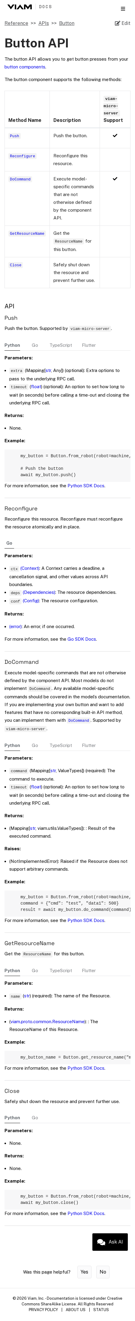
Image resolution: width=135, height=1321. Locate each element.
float (36, 386)
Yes (84, 1278)
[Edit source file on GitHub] (122, 23)
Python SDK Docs (86, 488)
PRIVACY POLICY (43, 1315)
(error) (15, 628)
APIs (43, 23)
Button (66, 23)
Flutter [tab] (89, 345)
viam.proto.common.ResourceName (47, 1025)
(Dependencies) (39, 594)
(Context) (29, 570)
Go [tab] (35, 345)
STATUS (101, 1315)
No (103, 1278)
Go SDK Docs (82, 641)
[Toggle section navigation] (123, 8)
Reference (16, 23)
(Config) (31, 603)
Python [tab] (12, 345)
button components (24, 66)
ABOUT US (76, 1315)
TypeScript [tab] (61, 345)
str (48, 370)
